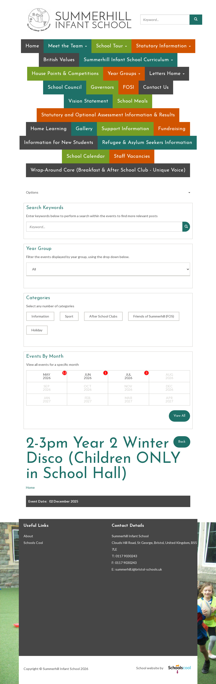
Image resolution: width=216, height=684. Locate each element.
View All (179, 416)
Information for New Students (58, 142)
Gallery (84, 128)
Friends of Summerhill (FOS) (153, 316)
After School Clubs (103, 316)
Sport (69, 316)
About (28, 536)
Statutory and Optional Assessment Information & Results (108, 114)
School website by (164, 668)
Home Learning (48, 128)
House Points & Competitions (65, 73)
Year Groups (124, 73)
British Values (59, 59)
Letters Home (167, 73)
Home (32, 46)
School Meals (132, 101)
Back (182, 442)
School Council (65, 87)
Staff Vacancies (132, 156)
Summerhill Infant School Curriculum (128, 59)
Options (108, 192)
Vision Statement (88, 101)
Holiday (36, 330)
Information (40, 316)
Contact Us (156, 87)
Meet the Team (67, 46)
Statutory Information (163, 46)
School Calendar (85, 156)
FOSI (128, 87)
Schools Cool (33, 543)
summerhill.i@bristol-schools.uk (138, 569)
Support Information (125, 128)
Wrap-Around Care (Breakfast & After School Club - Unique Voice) (108, 170)
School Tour (111, 46)
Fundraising (172, 128)
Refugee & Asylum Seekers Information (147, 142)
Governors (102, 87)
